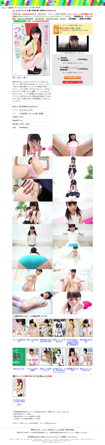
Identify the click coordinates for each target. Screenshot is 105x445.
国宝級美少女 (78, 16)
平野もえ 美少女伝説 (32, 340)
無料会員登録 (70, 429)
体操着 (10, 7)
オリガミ (63, 19)
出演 (15, 106)
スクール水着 (33, 113)
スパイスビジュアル (26, 110)
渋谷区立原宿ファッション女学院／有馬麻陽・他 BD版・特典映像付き (73, 342)
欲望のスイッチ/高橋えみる (59, 340)
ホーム (4, 7)
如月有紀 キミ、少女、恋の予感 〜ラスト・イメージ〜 (59, 370)
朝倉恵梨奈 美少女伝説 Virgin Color (46, 340)
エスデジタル (39, 19)
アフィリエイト (72, 437)
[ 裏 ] (24, 77)
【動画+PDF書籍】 (85, 19)
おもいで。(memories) (25, 19)
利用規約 (63, 437)
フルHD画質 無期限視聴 (68, 69)
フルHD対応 (23, 113)
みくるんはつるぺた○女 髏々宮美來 (19, 400)
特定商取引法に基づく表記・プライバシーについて (44, 437)
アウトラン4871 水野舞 (32, 369)
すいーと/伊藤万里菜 (19, 340)
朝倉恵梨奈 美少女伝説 (86, 340)
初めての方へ (36, 429)
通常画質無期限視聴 (65, 59)
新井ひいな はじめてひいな (86, 369)
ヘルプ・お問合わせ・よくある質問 (53, 429)
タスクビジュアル (52, 19)
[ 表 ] (19, 77)
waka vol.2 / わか (19, 368)
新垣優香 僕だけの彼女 (72, 369)
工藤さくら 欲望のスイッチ (46, 369)
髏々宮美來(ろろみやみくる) (28, 106)
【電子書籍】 (72, 19)
